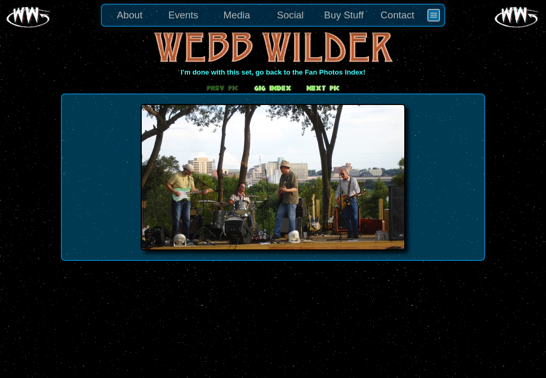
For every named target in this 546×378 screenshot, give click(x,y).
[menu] (273, 15)
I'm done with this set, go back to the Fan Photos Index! (273, 72)
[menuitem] (433, 15)
